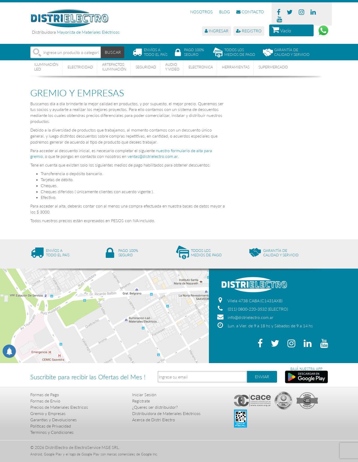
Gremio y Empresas (48, 413)
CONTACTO (250, 11)
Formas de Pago (44, 394)
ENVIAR (262, 376)
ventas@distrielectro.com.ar (152, 156)
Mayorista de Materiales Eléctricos (88, 31)
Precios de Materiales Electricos (59, 407)
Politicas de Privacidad (50, 425)
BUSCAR (113, 52)
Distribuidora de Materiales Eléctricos (166, 413)
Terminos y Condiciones (52, 432)
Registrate (141, 400)
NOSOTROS (201, 11)
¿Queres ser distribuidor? (155, 407)
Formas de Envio (45, 400)
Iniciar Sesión (144, 394)
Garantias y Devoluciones (53, 419)
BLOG (224, 11)
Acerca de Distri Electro (153, 419)
